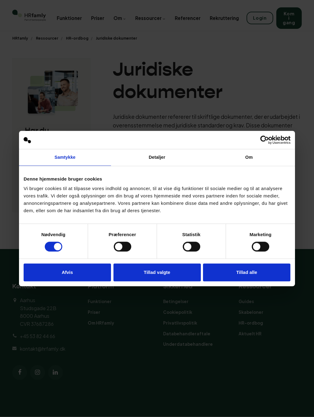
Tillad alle (246, 272)
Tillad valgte (157, 272)
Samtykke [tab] (65, 157)
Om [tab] (249, 157)
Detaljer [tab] (157, 157)
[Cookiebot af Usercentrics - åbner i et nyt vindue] (263, 139)
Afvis (67, 272)
